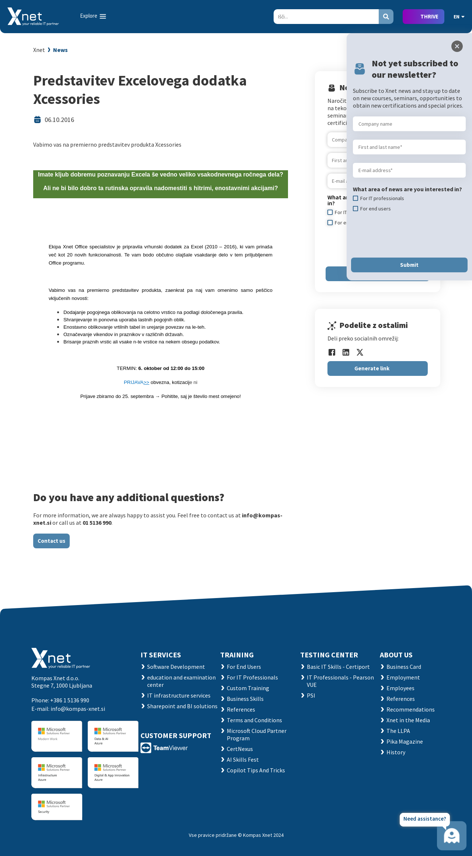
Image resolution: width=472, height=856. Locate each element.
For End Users (244, 666)
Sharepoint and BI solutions (182, 706)
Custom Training (248, 688)
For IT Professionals (252, 677)
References (241, 709)
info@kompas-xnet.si (78, 708)
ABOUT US (396, 654)
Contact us (51, 540)
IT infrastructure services (179, 695)
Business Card (403, 666)
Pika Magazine (404, 741)
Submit (409, 264)
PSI (311, 695)
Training (237, 654)
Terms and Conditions (254, 720)
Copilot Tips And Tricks (256, 770)
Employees (400, 688)
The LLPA (398, 730)
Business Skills (245, 698)
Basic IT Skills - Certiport (338, 666)
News (60, 49)
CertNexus (240, 748)
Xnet (39, 49)
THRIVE (429, 16)
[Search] (326, 16)
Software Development (176, 666)
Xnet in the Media (408, 720)
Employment (403, 677)
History (395, 752)
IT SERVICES (160, 654)
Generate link (371, 368)
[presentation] (409, 234)
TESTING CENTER (329, 654)
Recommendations (410, 709)
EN (459, 16)
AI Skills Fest (243, 759)
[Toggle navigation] (93, 16)
